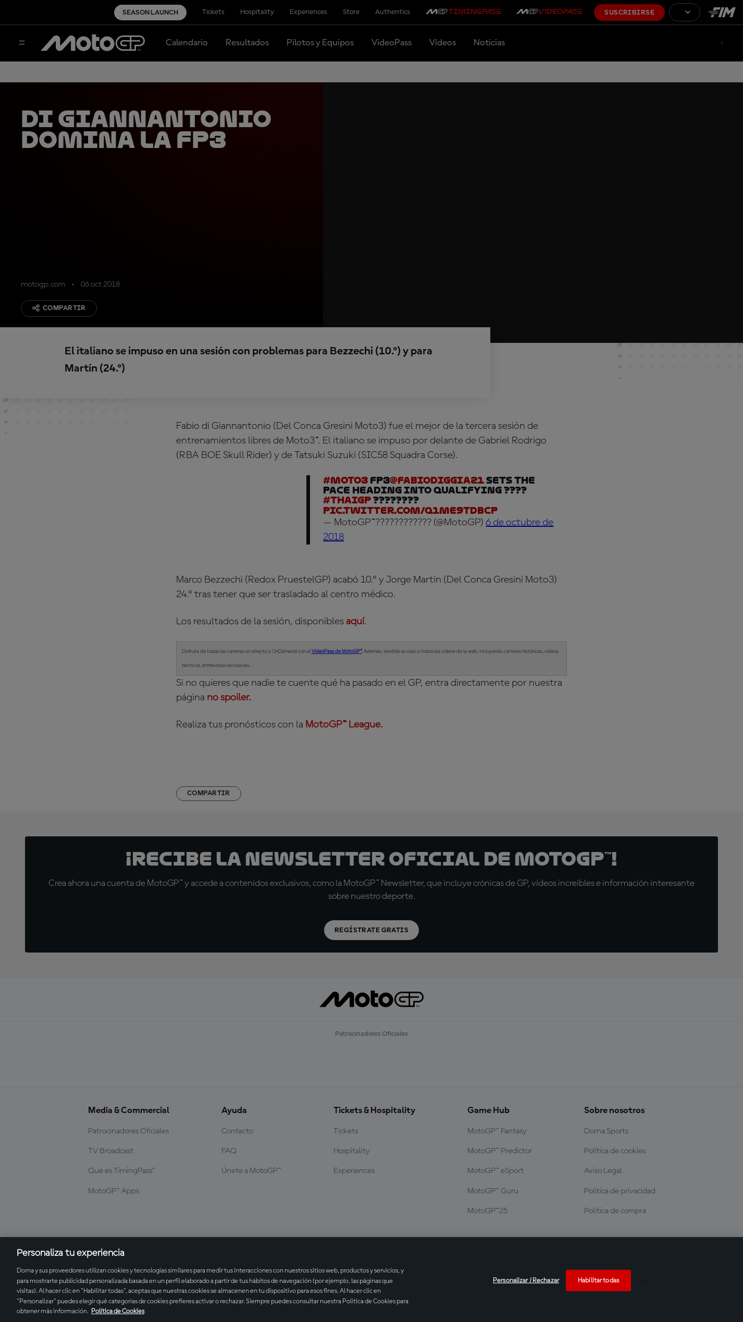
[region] (371, 1279)
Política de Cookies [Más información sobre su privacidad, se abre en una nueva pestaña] (117, 1311)
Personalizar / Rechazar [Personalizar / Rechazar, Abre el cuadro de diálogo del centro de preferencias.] (526, 1280)
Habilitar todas (598, 1280)
